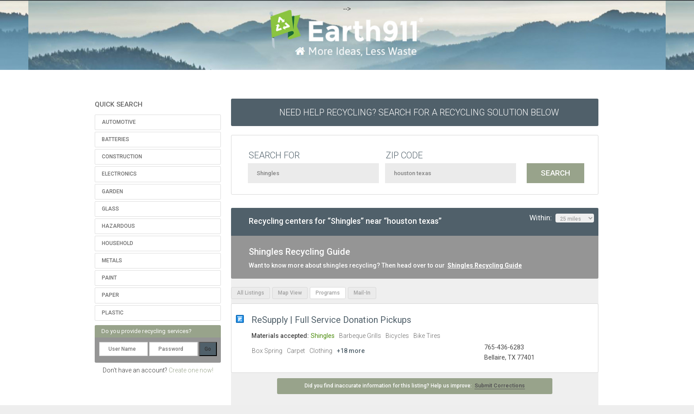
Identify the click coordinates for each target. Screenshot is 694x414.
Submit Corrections (499, 386)
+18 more (351, 350)
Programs (328, 293)
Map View (290, 293)
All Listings (250, 293)
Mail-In (362, 293)
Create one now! (191, 370)
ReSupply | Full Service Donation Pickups (331, 319)
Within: (561, 218)
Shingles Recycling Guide (484, 265)
